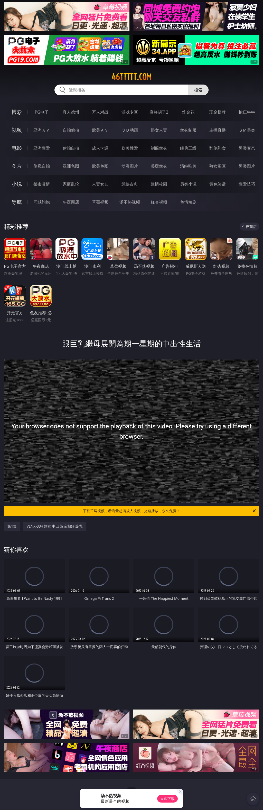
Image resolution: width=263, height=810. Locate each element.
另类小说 (188, 184)
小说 (17, 183)
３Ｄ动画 (129, 130)
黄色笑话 (217, 184)
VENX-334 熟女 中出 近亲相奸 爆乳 (54, 526)
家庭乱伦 (71, 184)
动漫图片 (129, 166)
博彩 (17, 111)
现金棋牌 (217, 112)
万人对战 (100, 112)
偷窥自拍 (41, 166)
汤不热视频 (129, 202)
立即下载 (167, 798)
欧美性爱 (129, 148)
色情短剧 (188, 202)
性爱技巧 (247, 184)
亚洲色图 (71, 166)
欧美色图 (100, 166)
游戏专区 (129, 112)
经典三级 (188, 148)
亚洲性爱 (41, 148)
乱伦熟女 (217, 148)
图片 (17, 165)
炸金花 (188, 112)
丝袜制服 (188, 130)
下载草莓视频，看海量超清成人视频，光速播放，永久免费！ (170, 511)
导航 (17, 201)
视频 (17, 129)
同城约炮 (41, 202)
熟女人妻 (159, 130)
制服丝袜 (159, 148)
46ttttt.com (131, 77)
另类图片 (247, 166)
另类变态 (247, 148)
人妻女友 (100, 184)
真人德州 (71, 112)
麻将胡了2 (158, 112)
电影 (17, 147)
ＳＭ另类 (247, 130)
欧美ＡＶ (100, 130)
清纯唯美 (188, 166)
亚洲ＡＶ (41, 130)
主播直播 (217, 130)
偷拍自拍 (71, 148)
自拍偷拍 (71, 130)
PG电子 (41, 112)
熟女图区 (217, 166)
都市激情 (41, 184)
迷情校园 (159, 184)
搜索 (198, 90)
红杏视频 (159, 202)
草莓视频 (100, 202)
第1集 (12, 526)
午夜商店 (71, 202)
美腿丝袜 (159, 166)
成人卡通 (100, 148)
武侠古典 (129, 184)
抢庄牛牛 (247, 112)
